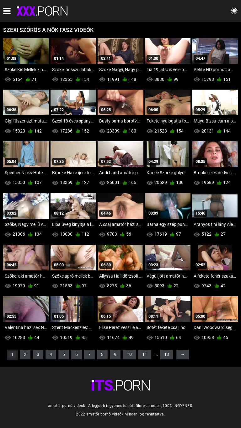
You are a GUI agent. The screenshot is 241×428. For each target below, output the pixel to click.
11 (144, 354)
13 (166, 354)
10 (129, 354)
